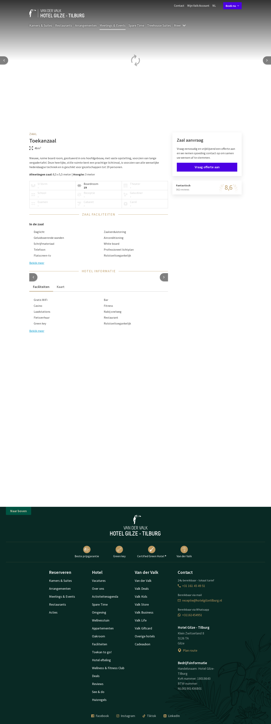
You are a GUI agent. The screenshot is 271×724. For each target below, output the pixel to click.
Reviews (97, 684)
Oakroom (98, 636)
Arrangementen (86, 25)
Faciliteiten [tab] (41, 287)
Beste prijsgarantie (87, 552)
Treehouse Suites (159, 25)
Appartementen (103, 628)
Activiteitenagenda (105, 596)
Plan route (187, 650)
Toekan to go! (102, 652)
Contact (179, 5)
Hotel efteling (101, 660)
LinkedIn (172, 716)
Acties (53, 612)
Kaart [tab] (61, 287)
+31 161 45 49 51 (191, 586)
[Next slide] (267, 60)
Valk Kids (141, 596)
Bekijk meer (36, 331)
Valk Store (142, 604)
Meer (180, 25)
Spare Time (136, 25)
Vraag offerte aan (207, 167)
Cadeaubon (142, 644)
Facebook (100, 716)
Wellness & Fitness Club (108, 668)
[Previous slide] (4, 60)
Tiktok (149, 716)
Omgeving (99, 612)
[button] (33, 277)
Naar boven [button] (18, 511)
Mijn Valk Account (198, 5)
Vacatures (99, 580)
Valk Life (141, 620)
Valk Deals (142, 588)
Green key (119, 552)
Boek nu (232, 6)
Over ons (98, 588)
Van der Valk (184, 552)
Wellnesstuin (100, 620)
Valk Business (144, 612)
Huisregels (99, 700)
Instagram (125, 716)
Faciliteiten (99, 644)
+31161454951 (190, 615)
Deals (96, 676)
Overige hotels (145, 636)
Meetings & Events (113, 25)
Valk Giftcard (143, 628)
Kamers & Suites (40, 25)
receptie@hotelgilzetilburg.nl (200, 600)
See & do (98, 692)
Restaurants (63, 25)
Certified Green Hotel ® (151, 552)
